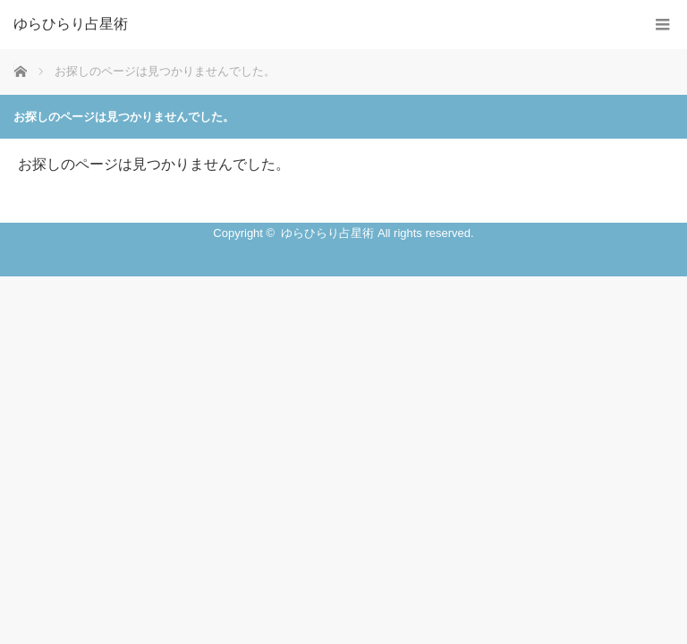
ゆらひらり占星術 (70, 24)
